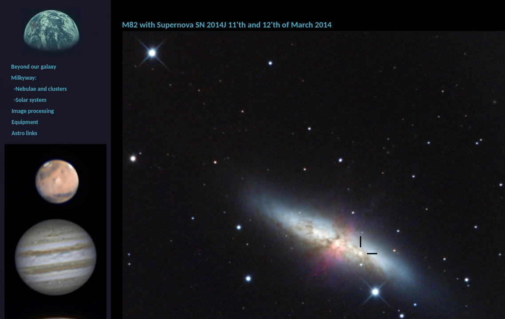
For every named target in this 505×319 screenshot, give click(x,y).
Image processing (33, 111)
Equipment (25, 122)
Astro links (24, 133)
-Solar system (29, 100)
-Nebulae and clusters (39, 89)
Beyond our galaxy (33, 66)
